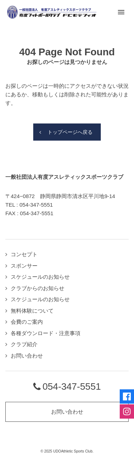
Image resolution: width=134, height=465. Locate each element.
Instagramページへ (127, 411)
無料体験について (32, 311)
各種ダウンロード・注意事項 (45, 333)
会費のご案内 (27, 322)
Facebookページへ (127, 396)
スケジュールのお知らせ (40, 277)
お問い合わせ (27, 356)
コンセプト (24, 254)
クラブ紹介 (24, 344)
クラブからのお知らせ (37, 288)
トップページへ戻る (70, 132)
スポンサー (24, 266)
